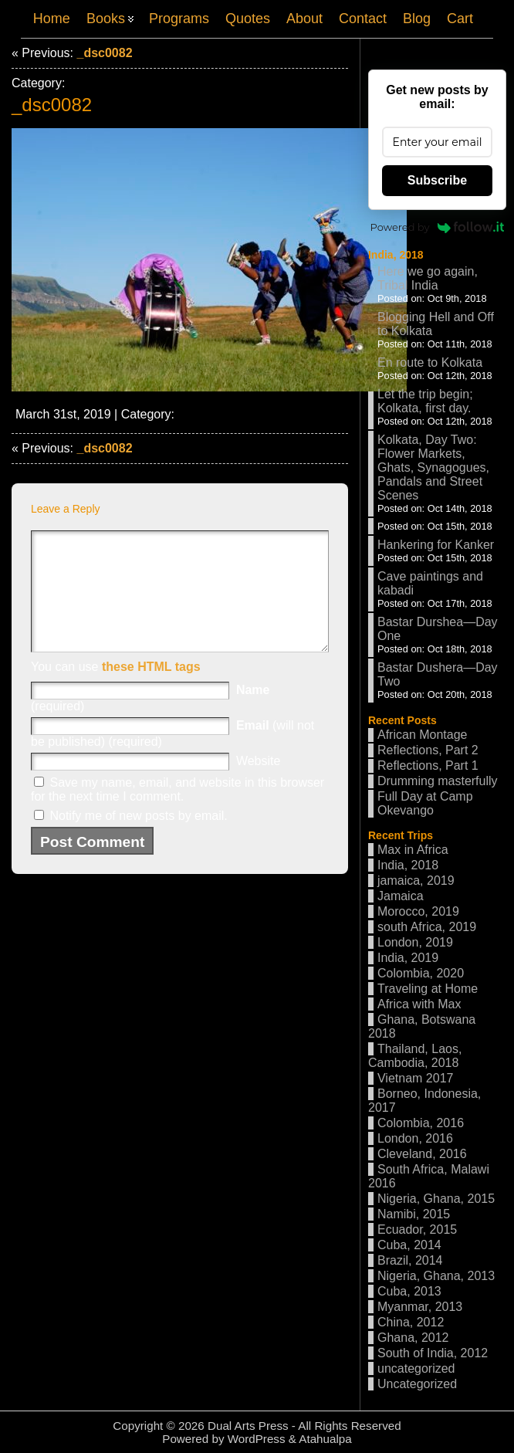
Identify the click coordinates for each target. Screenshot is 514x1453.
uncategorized (416, 1368)
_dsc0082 (104, 52)
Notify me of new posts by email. (138, 838)
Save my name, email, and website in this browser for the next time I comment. (177, 812)
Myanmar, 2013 (419, 1306)
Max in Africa (412, 849)
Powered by (437, 227)
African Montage (422, 734)
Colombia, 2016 (420, 1123)
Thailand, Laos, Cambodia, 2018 (415, 1055)
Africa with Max (419, 1004)
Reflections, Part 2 (427, 750)
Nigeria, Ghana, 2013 (436, 1275)
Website (258, 784)
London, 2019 (415, 942)
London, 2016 (415, 1138)
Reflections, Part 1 (427, 765)
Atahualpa (325, 1438)
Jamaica (400, 896)
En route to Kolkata (429, 362)
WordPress (257, 1438)
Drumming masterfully (437, 780)
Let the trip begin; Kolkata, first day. (425, 401)
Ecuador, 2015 (417, 1229)
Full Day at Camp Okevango (425, 803)
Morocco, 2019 (418, 911)
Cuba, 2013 (409, 1291)
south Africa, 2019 (426, 926)
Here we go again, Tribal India (427, 278)
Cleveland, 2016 (422, 1153)
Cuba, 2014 (409, 1244)
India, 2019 (407, 957)
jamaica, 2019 (416, 880)
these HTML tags (151, 689)
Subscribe (437, 180)
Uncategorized (417, 1383)
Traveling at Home (427, 988)
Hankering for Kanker (435, 544)
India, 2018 (396, 255)
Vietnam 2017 (415, 1078)
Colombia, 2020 (420, 973)
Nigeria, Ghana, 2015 (436, 1198)
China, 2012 (410, 1322)
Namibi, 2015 (413, 1214)
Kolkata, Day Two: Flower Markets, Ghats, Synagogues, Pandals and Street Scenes (433, 467)
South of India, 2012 (432, 1353)
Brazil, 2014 (410, 1260)
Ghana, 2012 (413, 1337)
